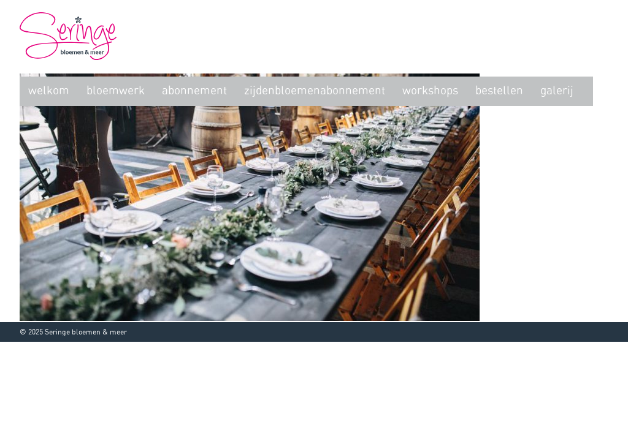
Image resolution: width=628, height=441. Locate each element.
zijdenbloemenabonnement (314, 91)
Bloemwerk (115, 91)
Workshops (430, 91)
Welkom (48, 91)
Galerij (556, 91)
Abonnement (194, 91)
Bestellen (499, 91)
